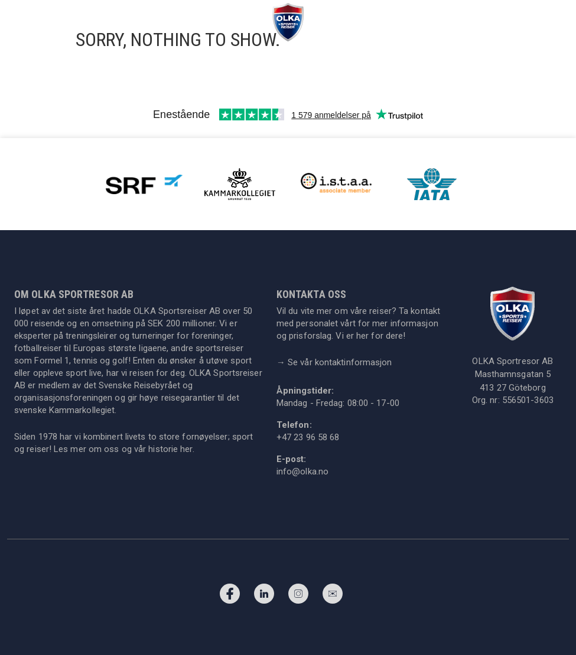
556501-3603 (528, 400)
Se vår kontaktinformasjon (334, 362)
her (186, 449)
